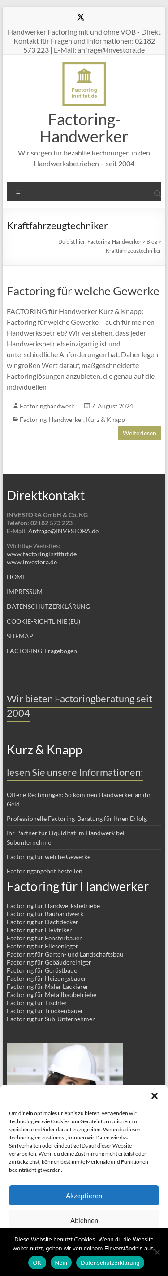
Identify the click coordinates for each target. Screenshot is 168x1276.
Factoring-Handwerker (84, 127)
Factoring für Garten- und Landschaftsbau (65, 954)
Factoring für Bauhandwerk (45, 913)
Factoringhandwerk (47, 406)
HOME (16, 576)
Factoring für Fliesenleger (42, 946)
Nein (61, 1262)
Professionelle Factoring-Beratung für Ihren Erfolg (77, 818)
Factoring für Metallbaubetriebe (51, 994)
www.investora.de (32, 562)
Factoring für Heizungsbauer (46, 978)
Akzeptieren (84, 1196)
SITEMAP (20, 636)
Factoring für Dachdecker (42, 922)
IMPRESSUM (25, 591)
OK (37, 1262)
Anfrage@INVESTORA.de (63, 531)
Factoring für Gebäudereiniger (49, 962)
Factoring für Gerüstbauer (43, 970)
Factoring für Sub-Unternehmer (51, 1019)
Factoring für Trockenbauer (45, 1011)
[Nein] (156, 1252)
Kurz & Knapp (105, 419)
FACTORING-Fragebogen (42, 651)
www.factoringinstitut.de (42, 554)
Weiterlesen (139, 433)
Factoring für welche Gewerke (83, 291)
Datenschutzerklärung (110, 1262)
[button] (154, 1095)
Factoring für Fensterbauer (44, 938)
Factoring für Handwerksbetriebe (53, 905)
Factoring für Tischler (37, 1002)
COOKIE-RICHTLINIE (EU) (43, 621)
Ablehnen (84, 1220)
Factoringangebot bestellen (44, 871)
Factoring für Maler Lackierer (48, 986)
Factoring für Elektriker (39, 930)
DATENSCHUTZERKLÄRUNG (48, 606)
